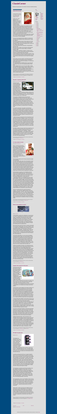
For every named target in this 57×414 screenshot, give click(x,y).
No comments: (23, 139)
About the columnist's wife (42, 17)
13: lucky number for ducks (18, 142)
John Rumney (37, 17)
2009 (36, 42)
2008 (36, 43)
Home (23, 405)
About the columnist (42, 15)
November (38, 28)
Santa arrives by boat (17, 10)
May (37, 39)
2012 (36, 25)
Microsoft (27, 328)
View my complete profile (36, 19)
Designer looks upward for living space (20, 265)
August (37, 38)
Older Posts (32, 405)
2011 (36, 26)
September (38, 37)
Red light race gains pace (18, 332)
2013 (36, 24)
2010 (36, 27)
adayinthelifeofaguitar (42, 18)
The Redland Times (18, 143)
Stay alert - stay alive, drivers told (19, 79)
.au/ (20, 81)
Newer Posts (14, 405)
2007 (36, 44)
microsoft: (17, 16)
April (37, 40)
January (38, 41)
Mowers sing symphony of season (19, 204)
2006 (36, 45)
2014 (36, 23)
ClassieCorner (19, 3)
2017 (36, 22)
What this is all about (42, 13)
